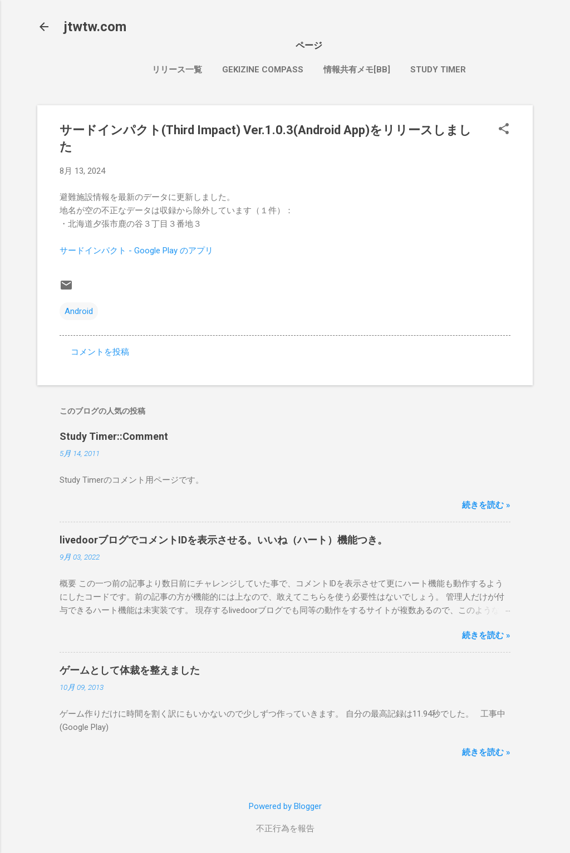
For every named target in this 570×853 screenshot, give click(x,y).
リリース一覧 (177, 70)
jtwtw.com (95, 27)
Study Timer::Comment (114, 436)
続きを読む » (486, 505)
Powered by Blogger (285, 806)
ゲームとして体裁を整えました (130, 670)
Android (79, 311)
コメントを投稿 (100, 352)
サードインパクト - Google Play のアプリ (136, 251)
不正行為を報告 (285, 828)
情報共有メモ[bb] (356, 70)
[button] (503, 130)
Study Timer (438, 70)
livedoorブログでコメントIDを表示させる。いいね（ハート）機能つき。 (223, 540)
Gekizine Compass (262, 70)
